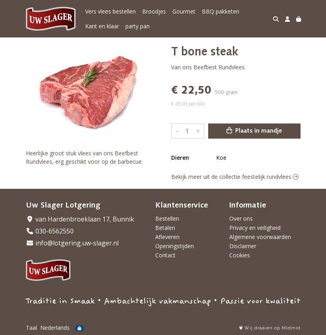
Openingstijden (174, 246)
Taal (31, 327)
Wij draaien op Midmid (270, 328)
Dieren (180, 157)
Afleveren (167, 237)
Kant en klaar (102, 26)
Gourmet (183, 11)
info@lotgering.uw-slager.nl (72, 243)
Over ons (241, 218)
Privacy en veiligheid (255, 227)
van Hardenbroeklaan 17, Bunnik (80, 219)
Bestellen (167, 218)
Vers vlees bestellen (110, 11)
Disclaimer (242, 246)
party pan (137, 26)
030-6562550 (50, 231)
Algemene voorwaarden (260, 237)
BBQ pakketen (220, 11)
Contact (165, 255)
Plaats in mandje (254, 130)
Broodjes (154, 11)
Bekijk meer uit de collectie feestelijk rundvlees (235, 176)
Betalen (165, 227)
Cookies (239, 255)
